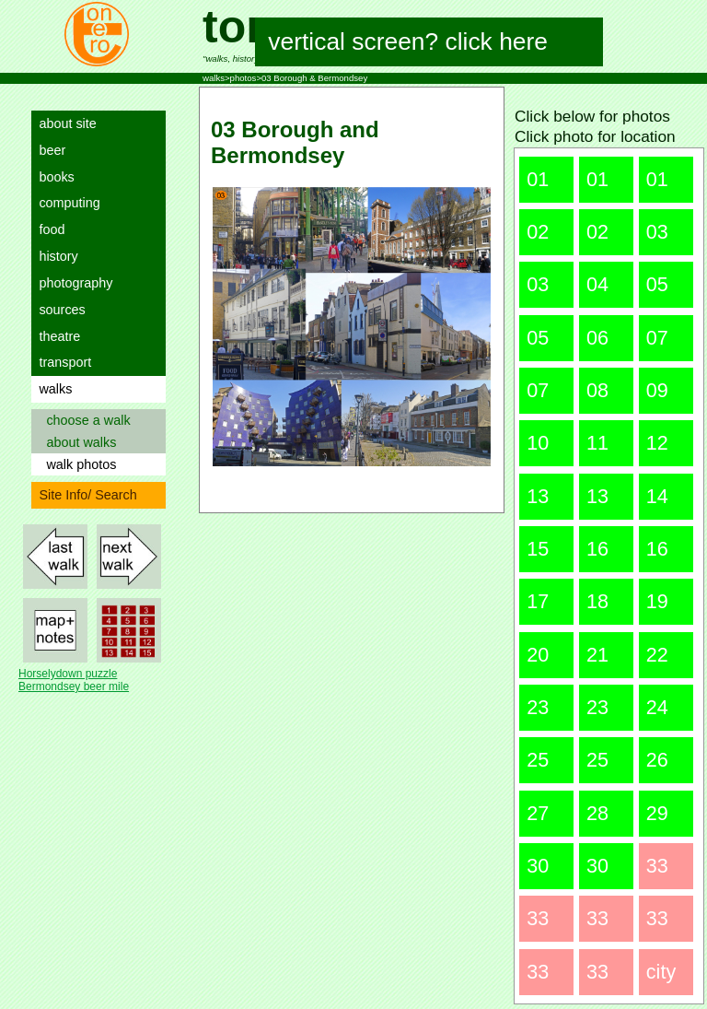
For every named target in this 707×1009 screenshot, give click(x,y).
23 (538, 707)
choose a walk (84, 420)
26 (657, 759)
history (54, 256)
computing (65, 202)
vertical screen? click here (408, 41)
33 (657, 865)
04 (597, 284)
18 (597, 601)
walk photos (77, 464)
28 (597, 813)
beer (48, 150)
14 (657, 496)
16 (597, 548)
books (52, 177)
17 (538, 601)
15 (538, 548)
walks (51, 388)
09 (657, 390)
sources (58, 309)
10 (538, 442)
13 (538, 496)
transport (61, 362)
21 (597, 654)
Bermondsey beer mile (73, 686)
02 (538, 231)
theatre (55, 336)
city (661, 971)
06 (597, 337)
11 (597, 442)
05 (657, 284)
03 (657, 231)
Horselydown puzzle (67, 673)
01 (538, 179)
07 (657, 337)
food (47, 229)
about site (63, 123)
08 (597, 390)
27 (538, 813)
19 (657, 601)
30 (538, 865)
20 (538, 654)
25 (538, 759)
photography (71, 283)
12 (657, 442)
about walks (77, 442)
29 (657, 813)
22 (657, 654)
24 (657, 707)
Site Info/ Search (83, 494)
